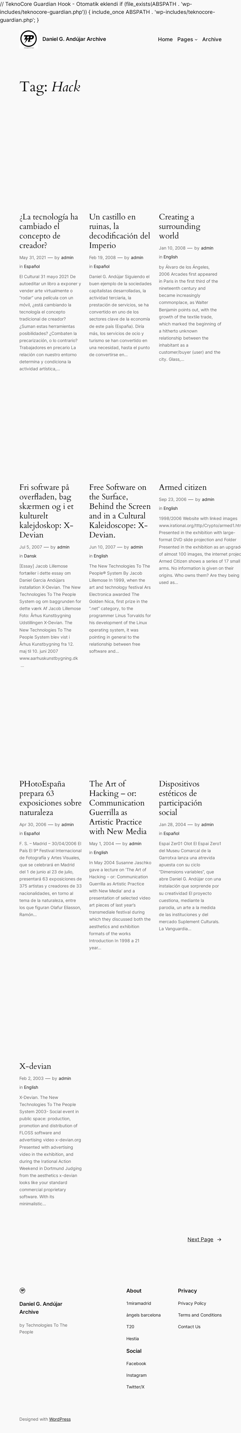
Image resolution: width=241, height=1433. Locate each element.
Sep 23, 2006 (173, 499)
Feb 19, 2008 (102, 257)
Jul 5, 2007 (30, 546)
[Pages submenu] (196, 39)
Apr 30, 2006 (32, 824)
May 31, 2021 (32, 257)
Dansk (30, 555)
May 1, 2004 (101, 843)
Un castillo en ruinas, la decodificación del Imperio (119, 231)
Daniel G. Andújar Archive (74, 39)
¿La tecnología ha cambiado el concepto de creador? (48, 231)
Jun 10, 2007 (102, 546)
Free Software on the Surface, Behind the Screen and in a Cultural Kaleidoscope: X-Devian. (120, 511)
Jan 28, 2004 (172, 824)
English (171, 256)
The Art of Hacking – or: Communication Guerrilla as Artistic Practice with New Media (118, 808)
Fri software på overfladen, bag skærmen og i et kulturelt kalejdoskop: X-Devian (46, 511)
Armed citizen (183, 487)
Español (32, 266)
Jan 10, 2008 (172, 247)
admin (67, 257)
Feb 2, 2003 (31, 1078)
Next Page (205, 1239)
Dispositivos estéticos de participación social (180, 798)
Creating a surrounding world (179, 226)
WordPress (60, 1419)
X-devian (35, 1066)
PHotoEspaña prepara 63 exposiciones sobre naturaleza (50, 798)
